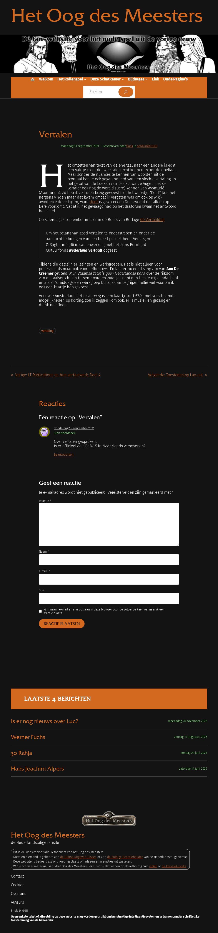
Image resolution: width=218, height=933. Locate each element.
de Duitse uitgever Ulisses (78, 857)
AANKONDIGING (147, 146)
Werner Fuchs (28, 737)
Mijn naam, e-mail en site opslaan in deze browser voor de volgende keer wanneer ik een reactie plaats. (104, 611)
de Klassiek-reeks (174, 866)
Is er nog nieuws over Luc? (44, 721)
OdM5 (153, 866)
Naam (44, 551)
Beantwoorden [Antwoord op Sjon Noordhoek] (63, 454)
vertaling (47, 331)
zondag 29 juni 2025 (194, 753)
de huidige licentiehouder (125, 857)
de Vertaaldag (152, 219)
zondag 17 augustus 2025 (190, 737)
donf (94, 202)
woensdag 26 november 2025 (187, 721)
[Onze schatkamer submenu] (123, 79)
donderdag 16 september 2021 (74, 428)
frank (129, 146)
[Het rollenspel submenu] (85, 79)
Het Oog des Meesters (107, 15)
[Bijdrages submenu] (146, 79)
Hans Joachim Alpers (37, 768)
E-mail (44, 571)
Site (41, 590)
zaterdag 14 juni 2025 (193, 769)
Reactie (45, 501)
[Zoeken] (126, 92)
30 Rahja (21, 752)
